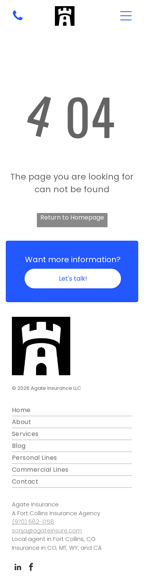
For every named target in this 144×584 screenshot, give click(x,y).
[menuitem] (72, 410)
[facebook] (31, 568)
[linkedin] (17, 568)
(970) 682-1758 (33, 521)
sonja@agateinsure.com (47, 530)
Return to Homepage (72, 217)
